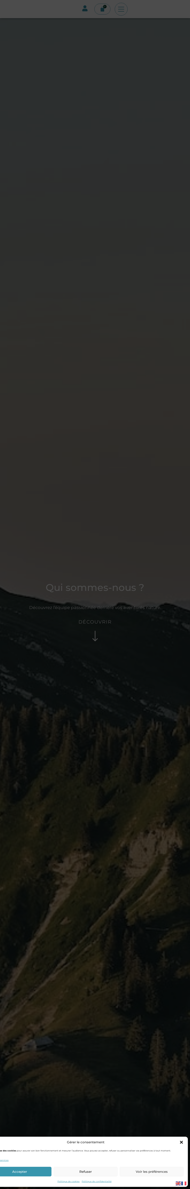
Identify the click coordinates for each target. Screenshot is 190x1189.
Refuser (85, 1172)
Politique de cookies (68, 1181)
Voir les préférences (152, 1172)
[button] (181, 1142)
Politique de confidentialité (97, 1181)
